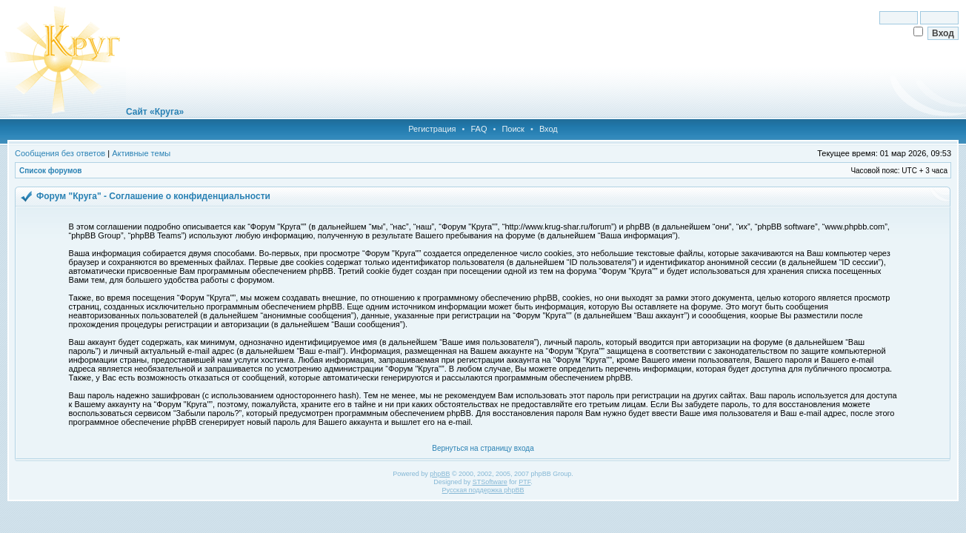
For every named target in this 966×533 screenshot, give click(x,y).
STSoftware (490, 482)
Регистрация (432, 128)
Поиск (513, 128)
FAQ (478, 128)
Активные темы (141, 153)
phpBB (440, 473)
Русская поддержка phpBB (483, 490)
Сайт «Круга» (155, 112)
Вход (548, 128)
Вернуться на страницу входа (482, 448)
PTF (524, 482)
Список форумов (50, 171)
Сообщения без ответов (60, 153)
